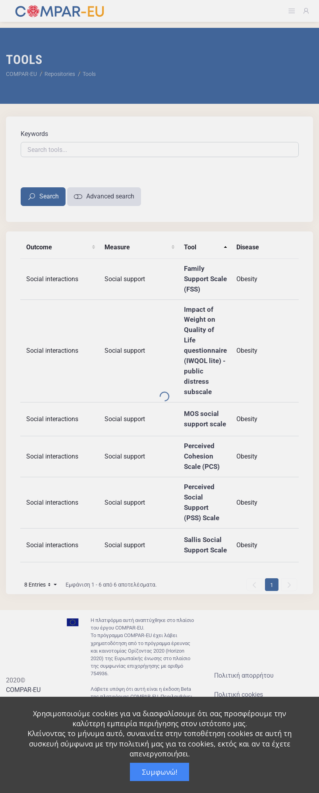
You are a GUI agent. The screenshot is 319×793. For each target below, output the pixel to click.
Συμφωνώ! (159, 772)
